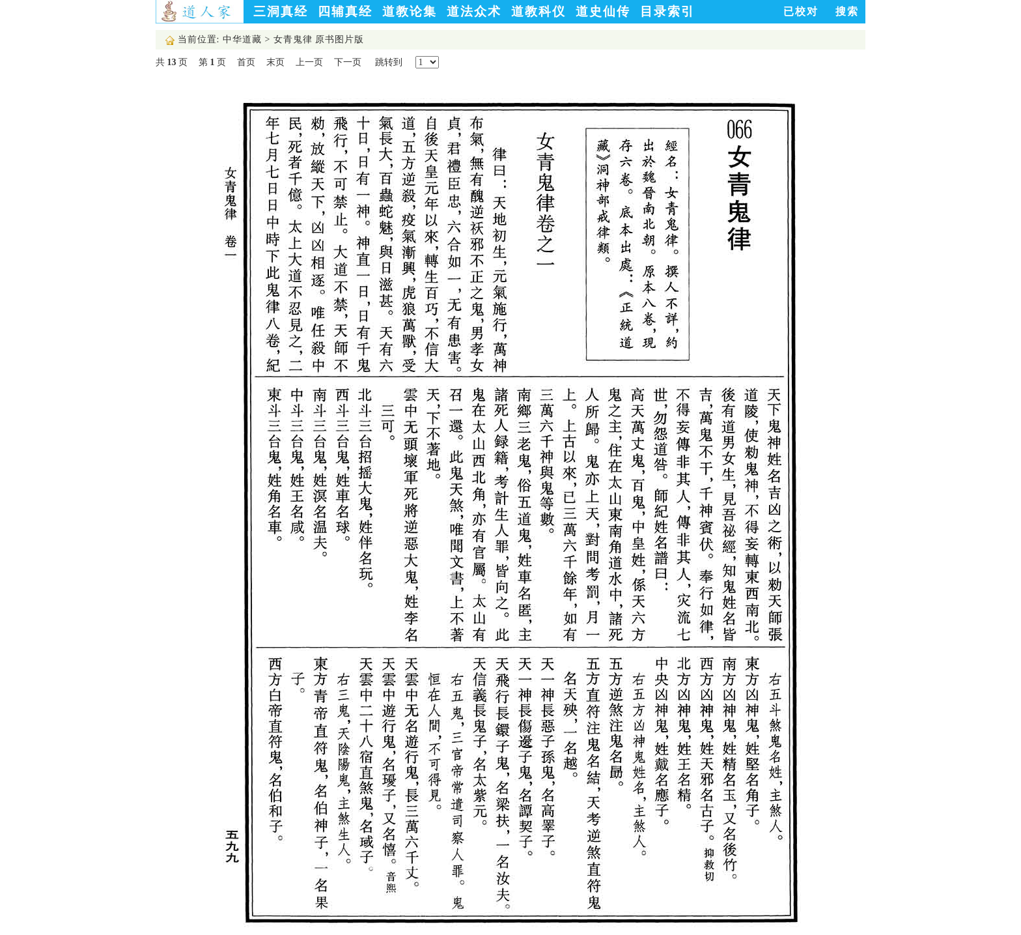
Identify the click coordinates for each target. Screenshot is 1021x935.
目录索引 (667, 11)
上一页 (309, 62)
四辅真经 (345, 11)
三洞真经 (280, 11)
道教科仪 (538, 11)
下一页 (347, 62)
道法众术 (474, 11)
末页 (275, 62)
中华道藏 (242, 39)
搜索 (847, 11)
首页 (246, 62)
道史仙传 (603, 11)
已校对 (800, 11)
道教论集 (409, 11)
